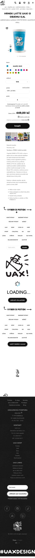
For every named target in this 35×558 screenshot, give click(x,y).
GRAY (16, 70)
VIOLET (18, 70)
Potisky (9, 400)
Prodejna (24, 403)
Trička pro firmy (17, 473)
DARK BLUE (10, 70)
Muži (17, 448)
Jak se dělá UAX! (13, 403)
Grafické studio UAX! (17, 475)
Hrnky (28, 7)
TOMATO (16, 73)
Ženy (17, 451)
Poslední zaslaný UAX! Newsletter (17, 499)
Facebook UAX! (7, 508)
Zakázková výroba (14, 405)
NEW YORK (10, 73)
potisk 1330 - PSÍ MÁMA (18, 9)
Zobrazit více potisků (17, 300)
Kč (16, 543)
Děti (17, 453)
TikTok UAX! (28, 508)
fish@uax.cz (19, 415)
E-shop (17, 400)
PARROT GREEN (18, 73)
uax (6, 7)
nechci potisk (26, 87)
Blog (24, 405)
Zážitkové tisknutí (17, 468)
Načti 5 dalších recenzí (17, 344)
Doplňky (17, 455)
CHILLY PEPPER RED (27, 70)
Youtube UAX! (12, 515)
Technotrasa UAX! (22, 515)
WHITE (13, 70)
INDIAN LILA (24, 70)
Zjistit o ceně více (24, 117)
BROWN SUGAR (8, 70)
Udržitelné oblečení (17, 466)
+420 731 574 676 (18, 418)
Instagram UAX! (17, 508)
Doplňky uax (11, 7)
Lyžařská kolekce (20, 7)
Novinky (25, 400)
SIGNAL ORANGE (8, 73)
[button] (28, 137)
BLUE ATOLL (29, 9)
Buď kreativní (17, 458)
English (20, 540)
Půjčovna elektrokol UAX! (17, 478)
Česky (14, 540)
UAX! (14, 534)
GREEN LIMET (13, 73)
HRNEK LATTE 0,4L (6, 9)
